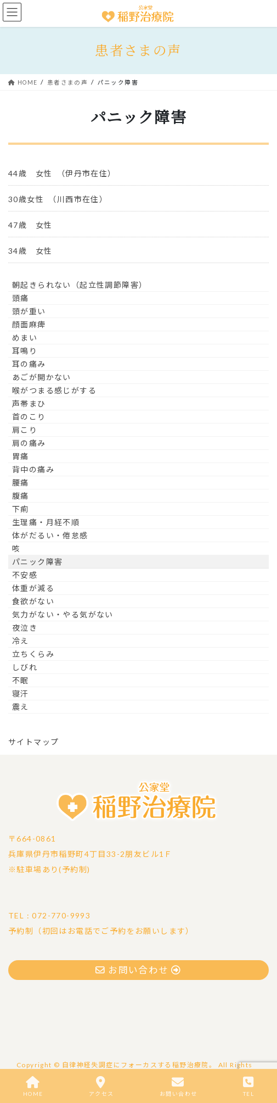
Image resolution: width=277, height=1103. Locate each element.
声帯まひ (29, 403)
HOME (33, 1086)
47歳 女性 (30, 225)
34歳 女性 (34, 250)
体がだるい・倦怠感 (50, 535)
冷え (20, 640)
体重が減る (33, 588)
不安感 (24, 575)
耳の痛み (29, 364)
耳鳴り (24, 350)
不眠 (20, 680)
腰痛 (20, 482)
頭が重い (29, 311)
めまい (24, 337)
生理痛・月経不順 (46, 522)
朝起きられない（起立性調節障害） (79, 284)
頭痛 (20, 298)
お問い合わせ (178, 1086)
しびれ (24, 667)
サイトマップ (33, 742)
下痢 (20, 509)
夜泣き (24, 627)
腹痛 (20, 495)
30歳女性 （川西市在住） (58, 199)
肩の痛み (29, 443)
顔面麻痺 (29, 324)
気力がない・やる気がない (63, 614)
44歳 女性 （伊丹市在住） (62, 173)
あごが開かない (41, 377)
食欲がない (33, 601)
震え (20, 706)
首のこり (29, 416)
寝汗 (20, 693)
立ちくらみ (33, 654)
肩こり (24, 429)
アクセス (101, 1086)
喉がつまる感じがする (54, 390)
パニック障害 (37, 561)
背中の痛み (33, 469)
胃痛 (20, 456)
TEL (248, 1086)
